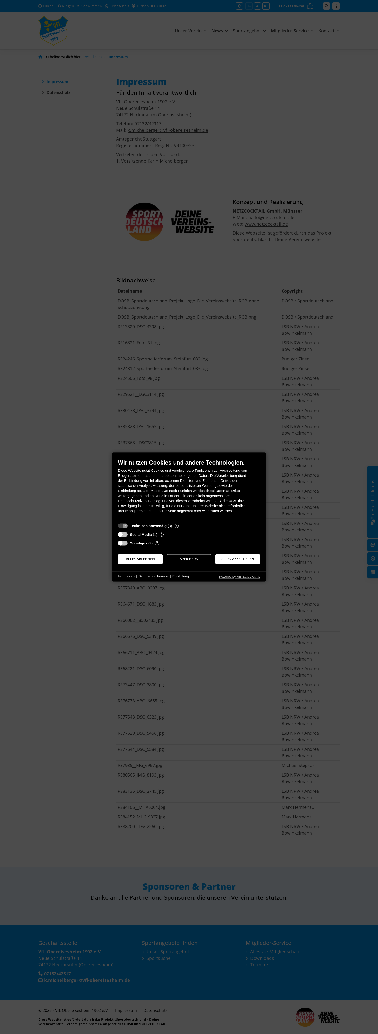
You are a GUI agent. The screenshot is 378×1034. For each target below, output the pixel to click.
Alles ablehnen (140, 559)
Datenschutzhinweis (153, 576)
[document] (189, 490)
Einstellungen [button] (182, 576)
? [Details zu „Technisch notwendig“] (176, 526)
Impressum (126, 576)
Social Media (141, 534)
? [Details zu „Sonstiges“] (157, 543)
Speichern (189, 559)
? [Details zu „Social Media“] (161, 534)
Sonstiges (138, 543)
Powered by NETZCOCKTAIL (239, 576)
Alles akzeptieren (237, 559)
